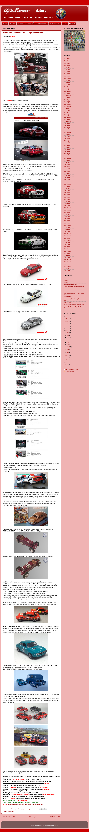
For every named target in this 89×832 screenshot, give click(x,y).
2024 (66, 321)
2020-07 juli (67, 128)
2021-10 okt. (67, 160)
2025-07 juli (67, 257)
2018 (66, 357)
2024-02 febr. (67, 221)
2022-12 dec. (67, 190)
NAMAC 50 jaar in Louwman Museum (74, 286)
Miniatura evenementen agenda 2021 (74, 304)
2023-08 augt (67, 208)
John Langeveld (69, 371)
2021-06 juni (67, 151)
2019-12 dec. (67, 112)
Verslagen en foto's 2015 (70, 284)
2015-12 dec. (67, 61)
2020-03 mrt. (67, 119)
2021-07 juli (67, 154)
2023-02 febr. (67, 195)
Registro (66, 280)
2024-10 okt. (67, 238)
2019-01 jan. (67, 89)
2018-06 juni (67, 82)
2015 (66, 364)
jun (68, 342)
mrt (68, 349)
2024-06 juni (67, 229)
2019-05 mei (67, 97)
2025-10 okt (67, 264)
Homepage (32, 817)
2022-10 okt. (67, 186)
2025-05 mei (67, 253)
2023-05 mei (67, 201)
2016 (66, 362)
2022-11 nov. (67, 188)
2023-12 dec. (67, 216)
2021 (66, 328)
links (65, 288)
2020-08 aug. (67, 130)
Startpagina (67, 278)
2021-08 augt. (67, 156)
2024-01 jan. (67, 218)
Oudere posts (55, 817)
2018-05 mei (67, 80)
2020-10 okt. (67, 134)
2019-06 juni (67, 99)
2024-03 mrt (67, 223)
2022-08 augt (67, 182)
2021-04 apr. (67, 147)
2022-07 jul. (67, 179)
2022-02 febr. (67, 169)
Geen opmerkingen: (30, 809)
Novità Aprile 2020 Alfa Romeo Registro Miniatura (23, 33)
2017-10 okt (67, 65)
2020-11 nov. (67, 136)
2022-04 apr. (67, 173)
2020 (66, 330)
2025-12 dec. (67, 268)
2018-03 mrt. (67, 76)
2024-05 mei (67, 227)
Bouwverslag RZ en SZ (70, 296)
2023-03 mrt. (67, 197)
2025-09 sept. (67, 262)
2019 (66, 355)
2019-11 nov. (67, 110)
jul (67, 340)
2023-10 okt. (67, 212)
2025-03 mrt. (67, 249)
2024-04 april (67, 225)
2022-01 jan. (67, 166)
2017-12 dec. (67, 69)
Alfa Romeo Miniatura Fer (72, 369)
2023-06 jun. (67, 203)
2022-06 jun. (67, 177)
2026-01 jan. (67, 270)
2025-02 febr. (67, 246)
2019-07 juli (67, 102)
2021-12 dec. (67, 164)
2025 (66, 319)
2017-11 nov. (67, 67)
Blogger (56, 825)
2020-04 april (10, 811)
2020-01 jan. (67, 115)
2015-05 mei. (67, 58)
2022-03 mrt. (67, 171)
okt (68, 335)
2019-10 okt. (67, 108)
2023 (66, 323)
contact (65, 291)
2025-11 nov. (67, 266)
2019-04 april (67, 95)
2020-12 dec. (67, 138)
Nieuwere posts (9, 817)
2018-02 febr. (67, 74)
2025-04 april (67, 251)
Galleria (66, 282)
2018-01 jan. (67, 71)
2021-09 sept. (67, 158)
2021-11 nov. (67, 162)
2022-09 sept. (67, 184)
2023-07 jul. (67, 205)
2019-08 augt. (67, 104)
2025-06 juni (67, 255)
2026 (66, 316)
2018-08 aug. (67, 87)
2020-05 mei (67, 123)
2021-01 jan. (67, 141)
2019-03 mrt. (67, 93)
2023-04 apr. (67, 199)
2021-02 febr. (67, 143)
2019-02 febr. (67, 91)
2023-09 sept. (67, 210)
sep (68, 337)
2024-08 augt (67, 234)
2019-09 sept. (67, 106)
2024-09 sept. (67, 236)
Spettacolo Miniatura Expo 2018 (72, 307)
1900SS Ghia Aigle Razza (71, 309)
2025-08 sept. (67, 259)
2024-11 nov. (67, 240)
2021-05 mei (67, 149)
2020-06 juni (67, 125)
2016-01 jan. (67, 63)
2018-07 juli (67, 84)
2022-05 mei (67, 175)
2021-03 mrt (67, 145)
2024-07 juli (67, 231)
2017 (66, 360)
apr (68, 344)
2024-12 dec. (67, 242)
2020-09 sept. (67, 132)
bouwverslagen (68, 302)
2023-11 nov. (67, 214)
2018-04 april (67, 78)
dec (68, 332)
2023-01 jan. (67, 192)
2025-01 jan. (67, 244)
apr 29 (68, 346)
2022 (66, 326)
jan (68, 352)
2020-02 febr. (67, 117)
